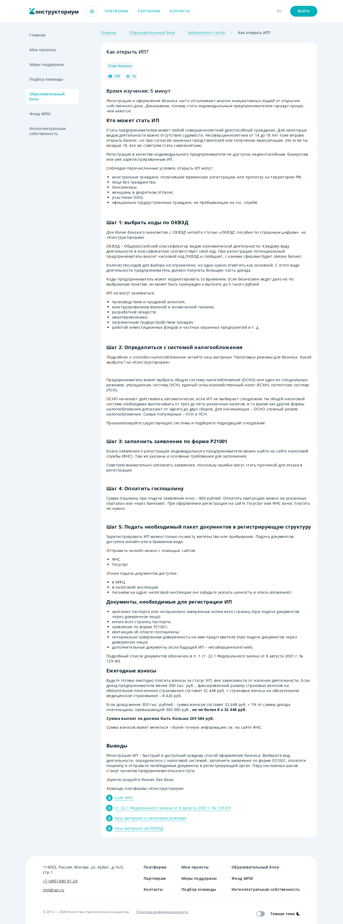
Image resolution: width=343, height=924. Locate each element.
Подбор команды (46, 79)
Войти (304, 10)
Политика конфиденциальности (162, 912)
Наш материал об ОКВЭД (139, 828)
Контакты (210, 11)
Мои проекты (42, 49)
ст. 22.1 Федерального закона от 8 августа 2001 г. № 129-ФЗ (173, 807)
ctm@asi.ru (53, 889)
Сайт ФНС (124, 797)
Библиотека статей (206, 32)
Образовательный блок (47, 96)
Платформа (147, 11)
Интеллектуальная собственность (47, 131)
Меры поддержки (46, 64)
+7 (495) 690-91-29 (60, 881)
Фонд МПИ (39, 113)
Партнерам (179, 11)
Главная (37, 35)
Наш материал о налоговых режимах (151, 818)
